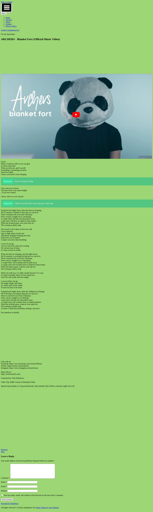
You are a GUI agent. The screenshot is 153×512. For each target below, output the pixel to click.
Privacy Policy (11, 26)
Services (9, 20)
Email (4, 489)
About (8, 22)
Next (3, 452)
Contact (9, 24)
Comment (5, 481)
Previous (4, 450)
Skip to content (6, 2)
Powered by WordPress (9, 506)
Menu (4, 13)
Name (4, 485)
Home (8, 18)
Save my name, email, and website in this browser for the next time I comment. (33, 498)
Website (4, 494)
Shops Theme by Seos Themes (47, 510)
